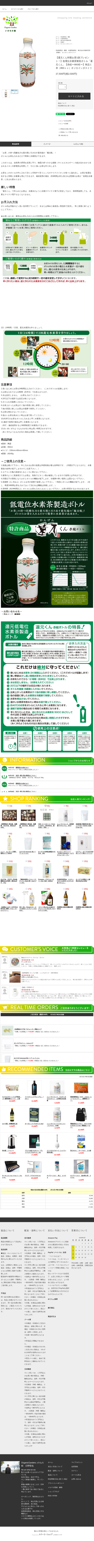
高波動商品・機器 (65, 37)
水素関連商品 (64, 38)
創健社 (62, 42)
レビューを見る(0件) (63, 121)
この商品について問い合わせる (67, 132)
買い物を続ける (62, 135)
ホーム (4, 9)
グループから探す (32, 9)
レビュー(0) (78, 144)
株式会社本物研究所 (66, 40)
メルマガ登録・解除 (55, 1487)
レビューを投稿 (62, 123)
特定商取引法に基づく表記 (66, 106)
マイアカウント (77, 1462)
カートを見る (76, 1475)
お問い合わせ (76, 1479)
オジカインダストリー (66, 43)
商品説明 (15, 144)
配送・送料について (55, 1471)
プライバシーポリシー (56, 1483)
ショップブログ (53, 1491)
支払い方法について (55, 1466)
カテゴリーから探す (15, 9)
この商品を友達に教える (65, 129)
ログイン (74, 1471)
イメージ (47, 144)
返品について (62, 103)
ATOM (55, 1496)
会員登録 (74, 1466)
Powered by (47, 1535)
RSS (49, 1496)
